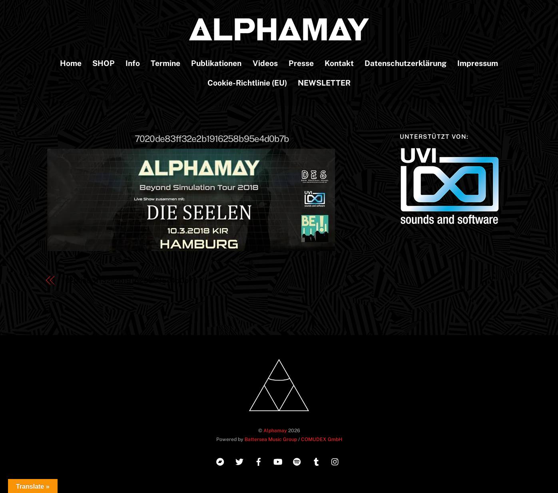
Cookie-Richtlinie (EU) (247, 82)
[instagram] (335, 460)
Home (71, 63)
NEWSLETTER (324, 82)
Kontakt (339, 63)
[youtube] (278, 460)
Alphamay (275, 430)
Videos (265, 63)
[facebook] (259, 460)
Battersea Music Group (271, 439)
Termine (165, 63)
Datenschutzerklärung (405, 63)
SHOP (103, 63)
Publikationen (216, 63)
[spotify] (297, 460)
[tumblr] (316, 460)
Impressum (477, 63)
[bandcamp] (220, 460)
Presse (301, 63)
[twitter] (239, 460)
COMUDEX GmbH (321, 439)
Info (133, 63)
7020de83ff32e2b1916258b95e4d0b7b (212, 139)
